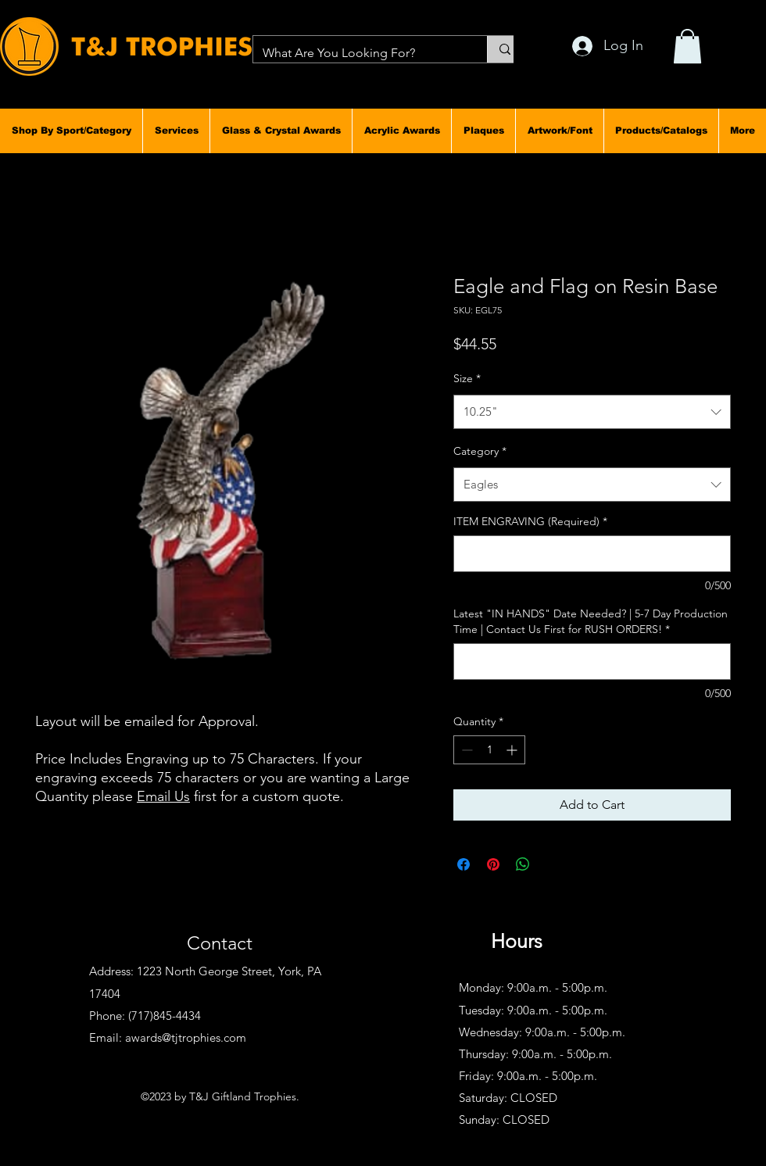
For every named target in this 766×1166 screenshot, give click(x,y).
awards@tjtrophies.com (185, 1037)
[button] (71, 130)
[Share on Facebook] (463, 864)
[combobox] (592, 412)
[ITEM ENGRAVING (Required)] (592, 553)
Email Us (163, 796)
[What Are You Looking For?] (358, 53)
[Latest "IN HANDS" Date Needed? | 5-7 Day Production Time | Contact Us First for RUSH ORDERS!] (592, 661)
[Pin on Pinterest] (493, 864)
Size (467, 378)
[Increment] (513, 750)
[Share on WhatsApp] (523, 864)
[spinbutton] (489, 750)
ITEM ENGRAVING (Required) (530, 521)
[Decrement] (465, 750)
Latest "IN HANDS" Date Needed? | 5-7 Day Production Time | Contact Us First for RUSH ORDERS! (590, 621)
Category (479, 451)
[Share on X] (552, 864)
